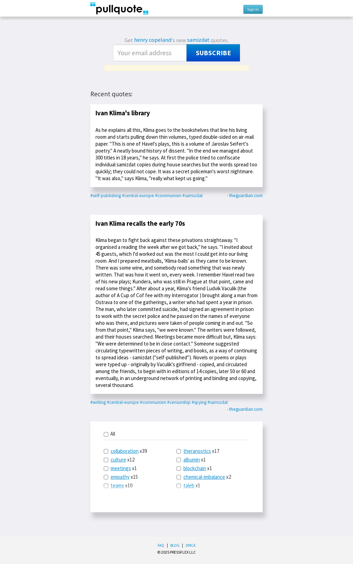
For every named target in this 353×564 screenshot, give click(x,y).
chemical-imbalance (204, 477)
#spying (199, 402)
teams (117, 485)
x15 (121, 477)
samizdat (198, 39)
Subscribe (213, 53)
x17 (197, 451)
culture (118, 459)
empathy (120, 477)
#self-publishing (105, 195)
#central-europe (138, 195)
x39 (125, 451)
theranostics (197, 451)
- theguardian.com (245, 195)
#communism (168, 195)
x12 (119, 459)
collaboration (125, 451)
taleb (188, 485)
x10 (118, 485)
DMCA (190, 545)
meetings (121, 468)
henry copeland (152, 39)
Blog (175, 545)
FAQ (161, 545)
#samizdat (192, 195)
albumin (191, 459)
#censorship (179, 402)
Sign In (253, 9)
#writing (98, 402)
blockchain (194, 468)
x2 (203, 477)
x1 (120, 468)
